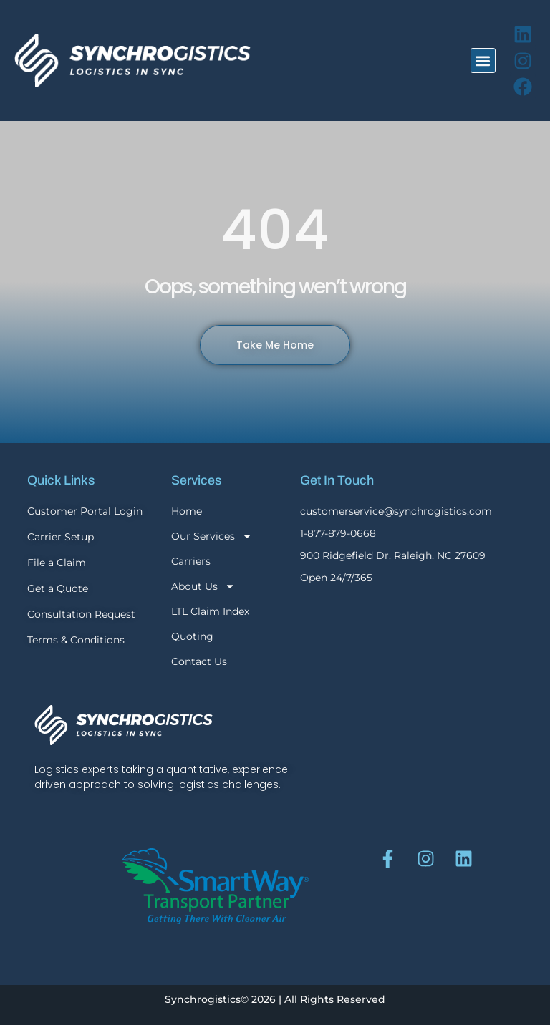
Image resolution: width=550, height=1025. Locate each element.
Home (186, 511)
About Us (203, 586)
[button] (483, 60)
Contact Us (199, 661)
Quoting (192, 636)
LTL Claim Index (210, 611)
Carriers (191, 561)
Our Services (211, 536)
